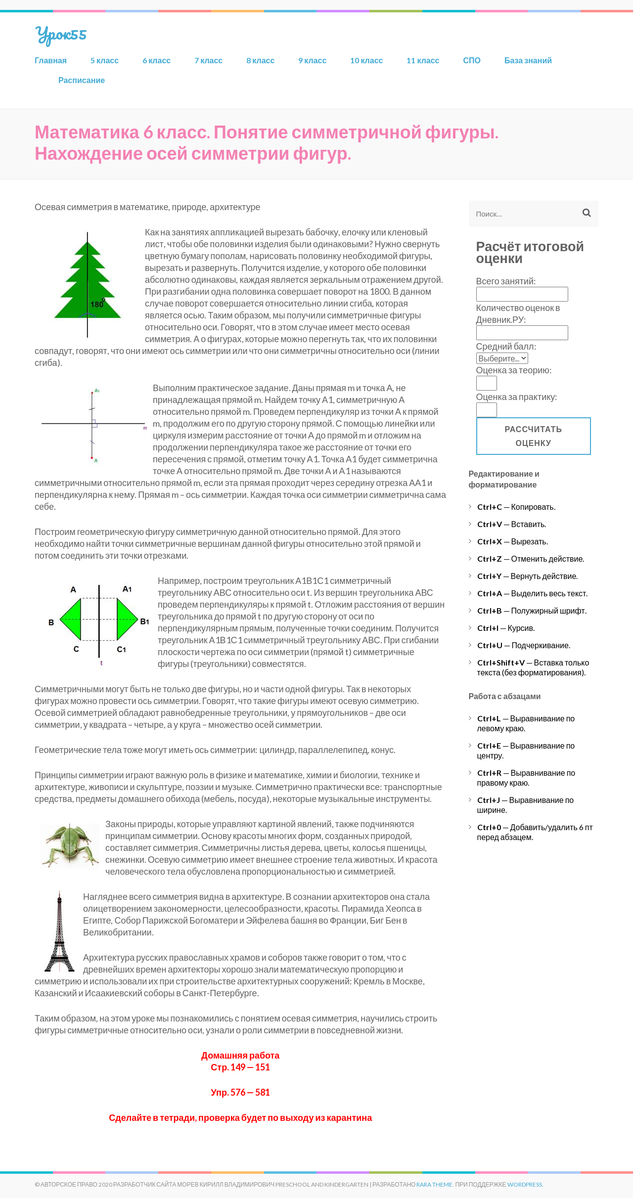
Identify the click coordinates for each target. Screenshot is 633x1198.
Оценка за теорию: (514, 369)
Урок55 (61, 32)
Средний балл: (506, 346)
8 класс (260, 60)
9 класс (312, 60)
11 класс (423, 60)
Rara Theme (434, 1184)
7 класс (208, 60)
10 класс (366, 60)
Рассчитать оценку (533, 435)
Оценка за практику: (517, 396)
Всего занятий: (506, 280)
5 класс (104, 60)
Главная (51, 60)
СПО (472, 60)
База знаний (528, 60)
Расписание (81, 80)
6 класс (156, 60)
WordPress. (525, 1184)
